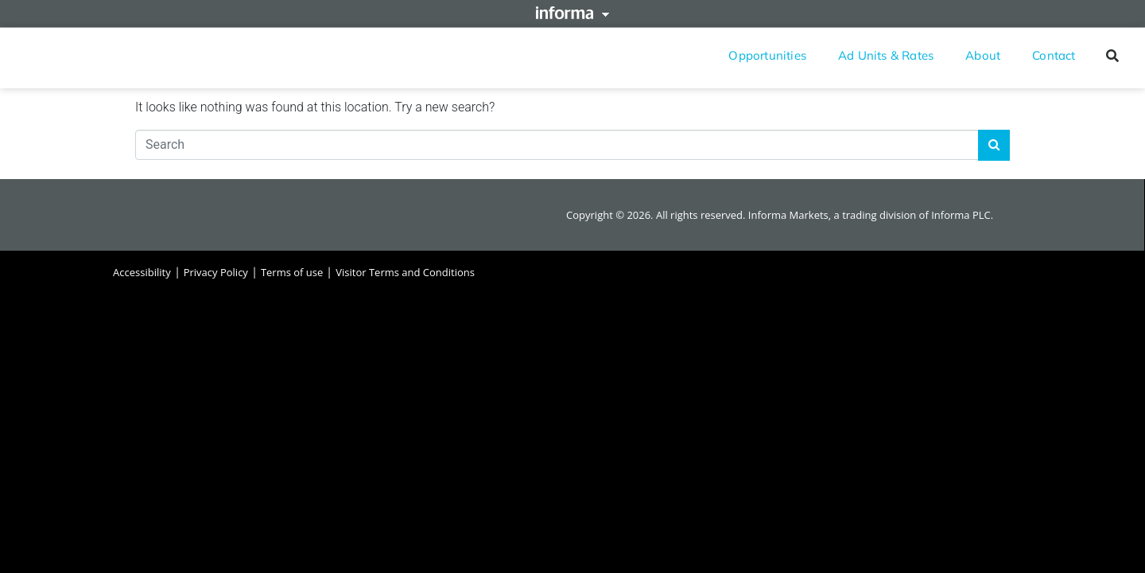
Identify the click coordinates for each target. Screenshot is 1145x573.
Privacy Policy (216, 272)
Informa (572, 12)
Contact (1053, 55)
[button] (1112, 55)
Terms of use (292, 272)
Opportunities (767, 55)
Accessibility (142, 272)
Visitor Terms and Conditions (405, 272)
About (982, 55)
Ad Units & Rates (885, 55)
